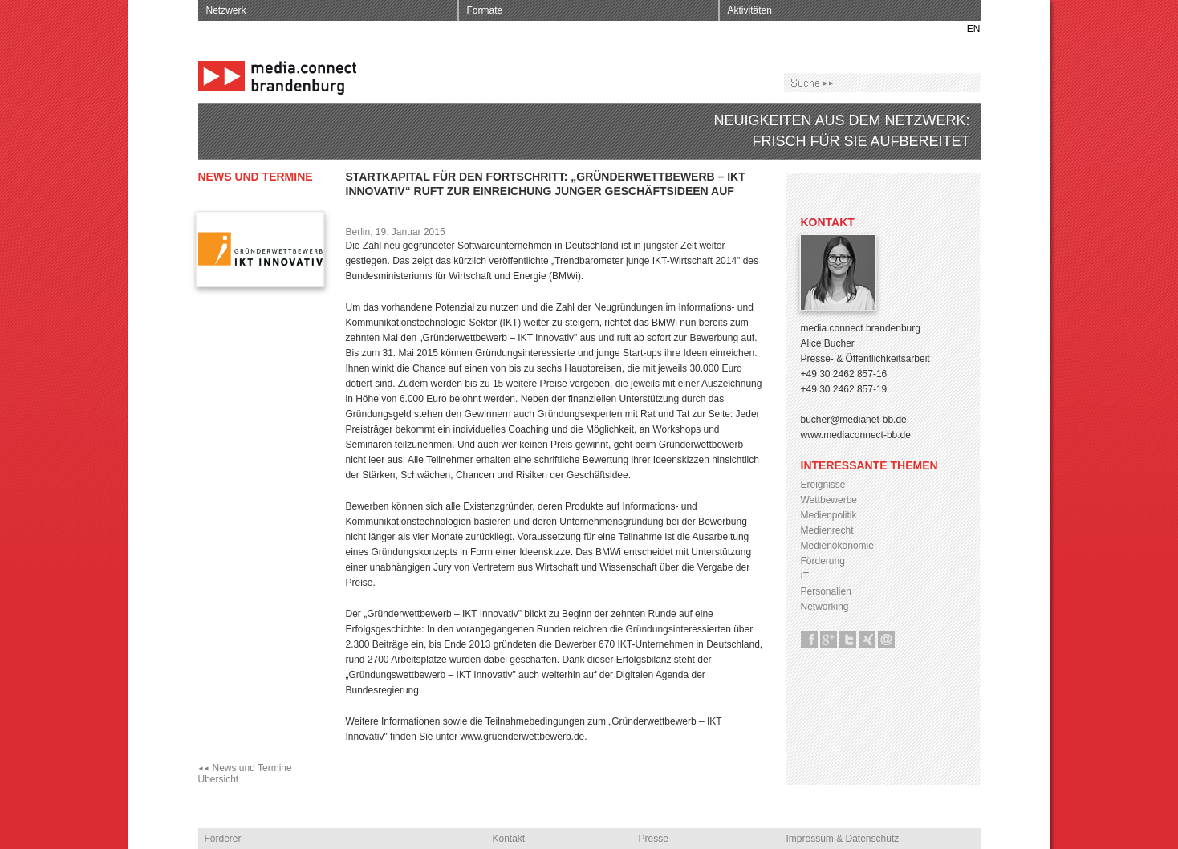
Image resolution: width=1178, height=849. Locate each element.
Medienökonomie (837, 545)
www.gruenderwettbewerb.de (523, 736)
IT (805, 576)
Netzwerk (226, 10)
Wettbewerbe (829, 500)
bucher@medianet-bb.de (854, 419)
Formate (485, 10)
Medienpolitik (829, 515)
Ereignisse (823, 484)
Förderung (823, 561)
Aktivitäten (750, 10)
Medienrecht (827, 530)
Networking (825, 606)
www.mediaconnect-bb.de (856, 435)
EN (974, 29)
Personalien (826, 591)
